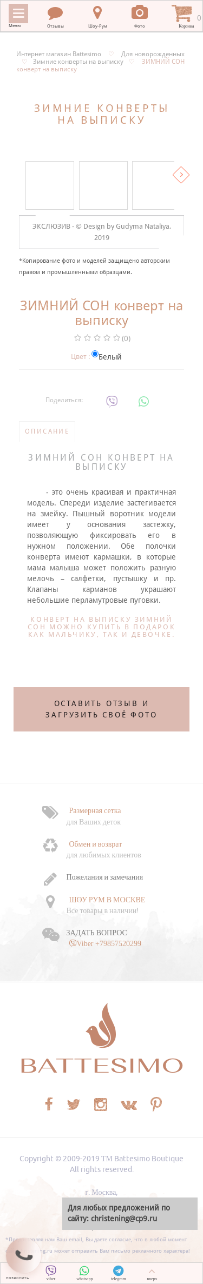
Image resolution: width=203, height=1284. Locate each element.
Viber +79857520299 (109, 943)
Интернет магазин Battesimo (58, 54)
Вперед (181, 175)
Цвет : (80, 356)
